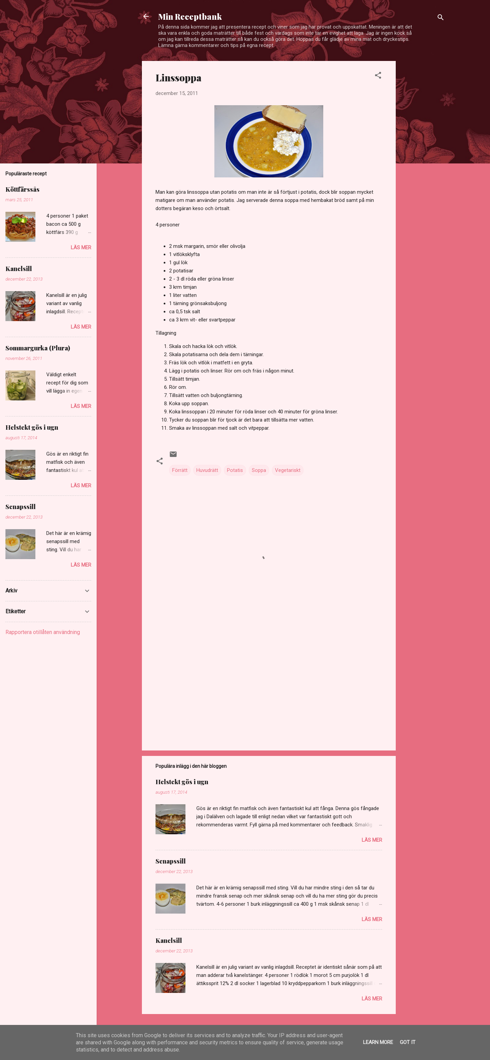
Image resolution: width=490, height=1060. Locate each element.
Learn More (378, 1042)
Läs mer (372, 840)
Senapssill (171, 861)
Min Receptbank (190, 16)
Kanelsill (169, 940)
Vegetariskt (287, 470)
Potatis (235, 470)
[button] (378, 76)
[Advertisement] (423, 163)
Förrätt (179, 470)
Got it (407, 1042)
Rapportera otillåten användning (42, 632)
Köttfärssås (22, 189)
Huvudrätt (207, 470)
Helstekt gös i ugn (182, 782)
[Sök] (441, 18)
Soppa (259, 470)
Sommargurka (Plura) (37, 348)
